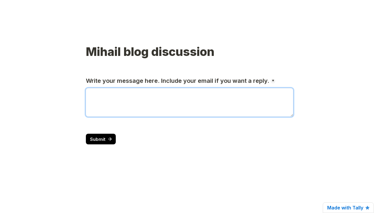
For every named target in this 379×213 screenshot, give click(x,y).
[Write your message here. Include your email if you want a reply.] (189, 102)
